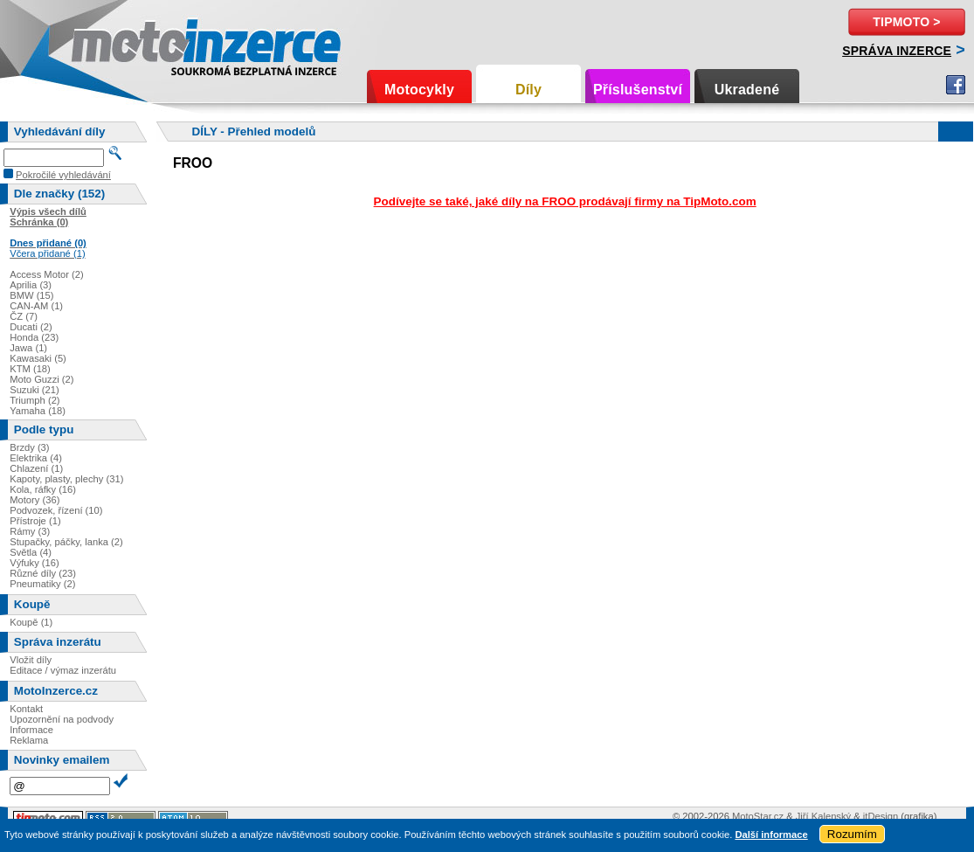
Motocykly (419, 89)
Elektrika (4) (36, 458)
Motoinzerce (108, 43)
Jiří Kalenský (823, 816)
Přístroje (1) (35, 521)
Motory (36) (34, 500)
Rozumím (852, 834)
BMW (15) (31, 295)
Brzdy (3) (29, 447)
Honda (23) (34, 337)
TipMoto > (906, 22)
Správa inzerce (896, 51)
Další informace (771, 834)
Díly (528, 89)
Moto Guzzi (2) (41, 379)
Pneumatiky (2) (42, 583)
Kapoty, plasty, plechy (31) (66, 479)
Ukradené (747, 89)
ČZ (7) (24, 316)
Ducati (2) (31, 327)
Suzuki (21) (34, 389)
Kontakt (26, 708)
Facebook (955, 84)
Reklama (29, 740)
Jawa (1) (28, 348)
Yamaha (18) (38, 410)
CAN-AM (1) (36, 306)
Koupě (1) (31, 622)
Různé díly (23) (43, 573)
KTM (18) (30, 369)
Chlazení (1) (36, 468)
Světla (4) (31, 552)
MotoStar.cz (758, 816)
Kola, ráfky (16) (43, 489)
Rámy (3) (30, 531)
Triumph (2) (34, 400)
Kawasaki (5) (38, 358)
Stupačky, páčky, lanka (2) (66, 542)
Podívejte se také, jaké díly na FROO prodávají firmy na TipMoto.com (565, 201)
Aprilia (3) (31, 285)
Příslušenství (637, 89)
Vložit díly (31, 660)
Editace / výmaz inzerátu (63, 670)
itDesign (880, 816)
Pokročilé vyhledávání (63, 175)
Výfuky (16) (34, 563)
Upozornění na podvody (62, 719)
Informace (31, 729)
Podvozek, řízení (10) (56, 510)
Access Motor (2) (47, 274)
